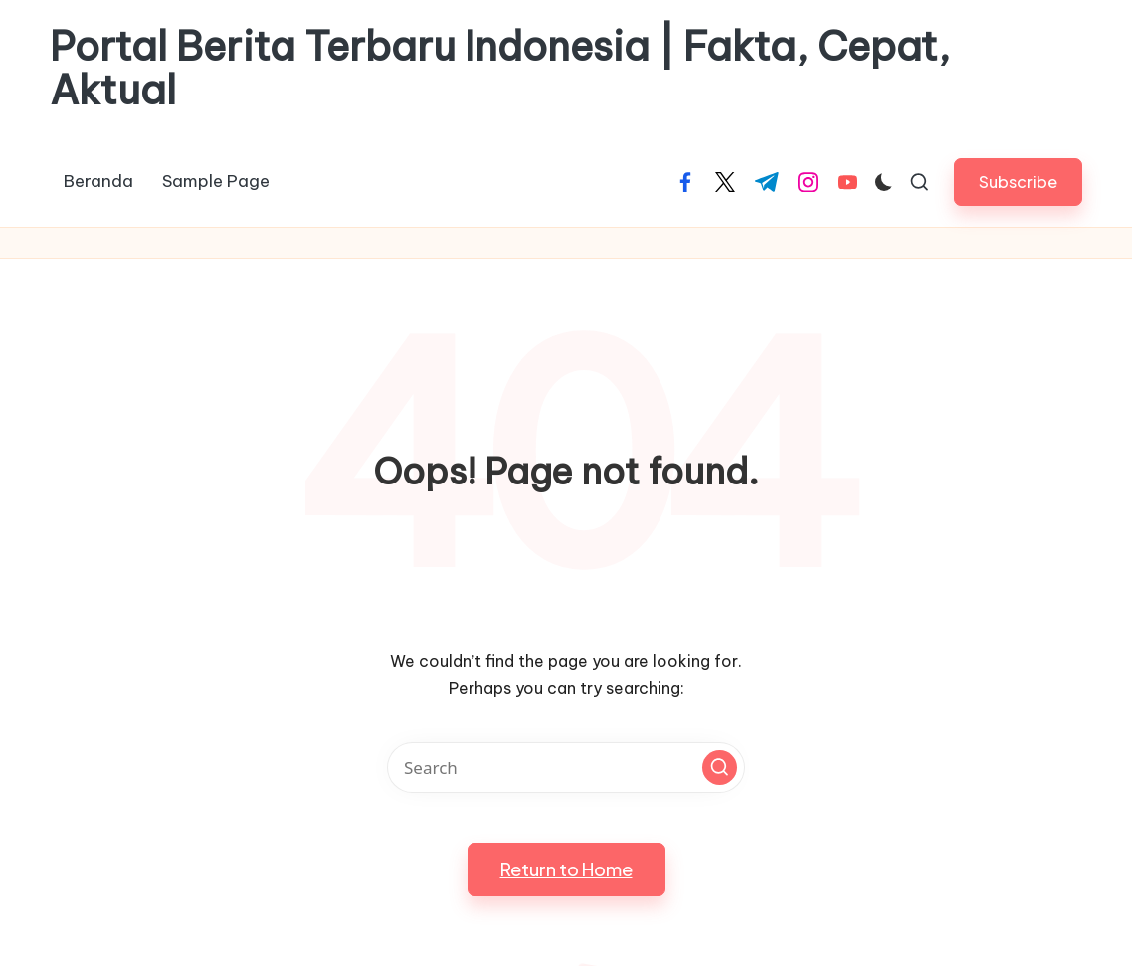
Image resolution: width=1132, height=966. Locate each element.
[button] (1018, 181)
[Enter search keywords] (566, 767)
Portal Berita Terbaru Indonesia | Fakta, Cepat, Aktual (500, 68)
